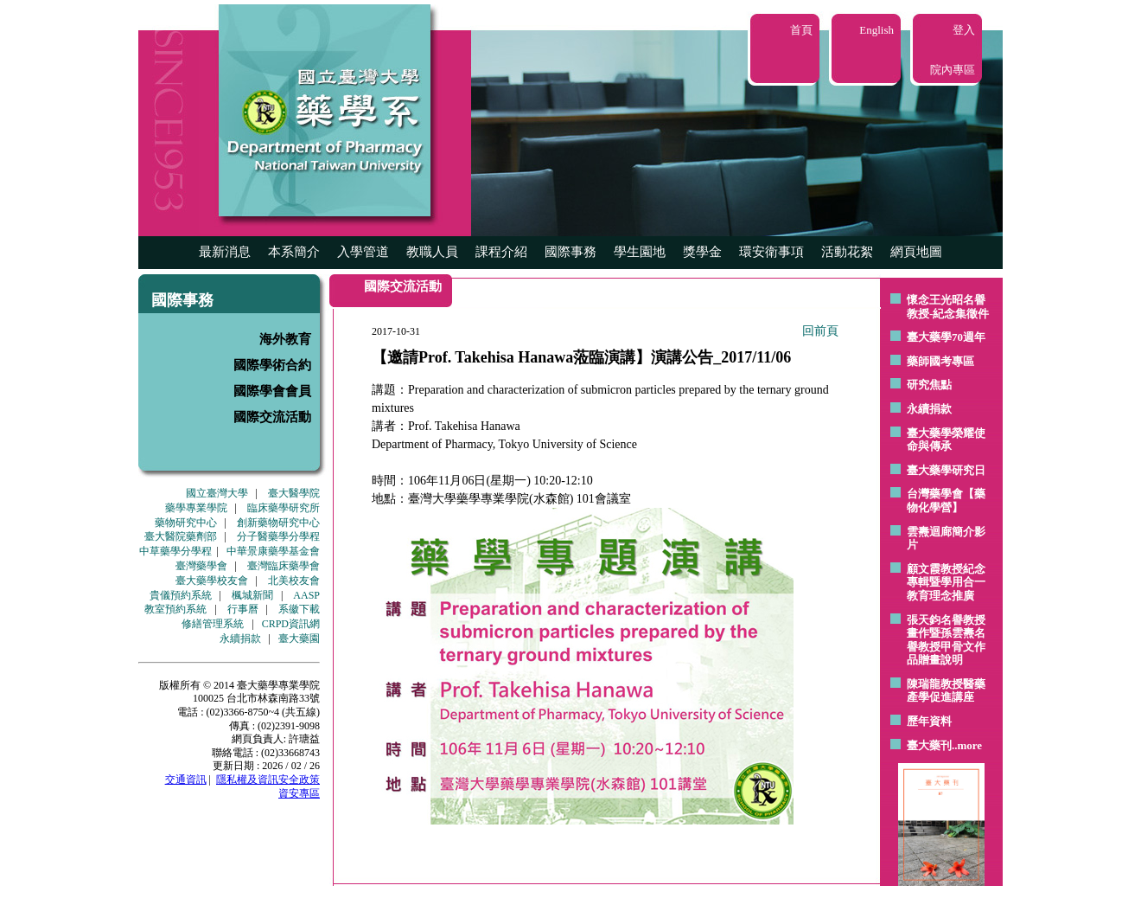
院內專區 (952, 69)
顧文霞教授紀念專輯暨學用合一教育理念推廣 (946, 582)
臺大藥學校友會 (211, 580)
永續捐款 (240, 638)
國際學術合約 (272, 365)
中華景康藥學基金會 (273, 551)
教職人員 (432, 252)
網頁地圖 (916, 252)
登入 (964, 29)
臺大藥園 (299, 638)
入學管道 (363, 252)
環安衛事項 (771, 252)
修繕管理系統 (213, 624)
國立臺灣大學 (217, 493)
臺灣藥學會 (201, 566)
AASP (306, 595)
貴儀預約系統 (181, 595)
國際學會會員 (272, 391)
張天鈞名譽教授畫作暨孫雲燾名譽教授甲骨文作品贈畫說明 (946, 640)
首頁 (801, 29)
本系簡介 (294, 252)
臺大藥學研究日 (946, 470)
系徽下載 (299, 609)
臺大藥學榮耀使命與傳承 (946, 440)
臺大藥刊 (929, 745)
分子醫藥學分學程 (278, 536)
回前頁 (820, 330)
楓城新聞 (252, 595)
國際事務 (570, 252)
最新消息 (225, 252)
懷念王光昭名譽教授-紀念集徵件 (948, 306)
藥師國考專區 (940, 361)
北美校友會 (294, 580)
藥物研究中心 (186, 523)
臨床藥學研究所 (283, 508)
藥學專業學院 (196, 508)
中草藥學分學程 (175, 551)
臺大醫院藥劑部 (180, 536)
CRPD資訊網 (291, 624)
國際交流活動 (272, 417)
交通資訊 (186, 779)
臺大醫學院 (294, 493)
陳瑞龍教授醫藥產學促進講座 (946, 690)
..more (967, 745)
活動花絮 (847, 252)
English (876, 29)
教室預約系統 (175, 609)
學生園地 (640, 252)
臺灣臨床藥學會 (283, 566)
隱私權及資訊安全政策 (268, 779)
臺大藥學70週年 (946, 336)
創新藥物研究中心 (278, 523)
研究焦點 (929, 384)
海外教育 (285, 339)
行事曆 (242, 609)
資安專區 (299, 793)
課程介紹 (501, 252)
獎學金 (702, 252)
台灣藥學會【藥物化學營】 (946, 500)
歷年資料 (929, 721)
